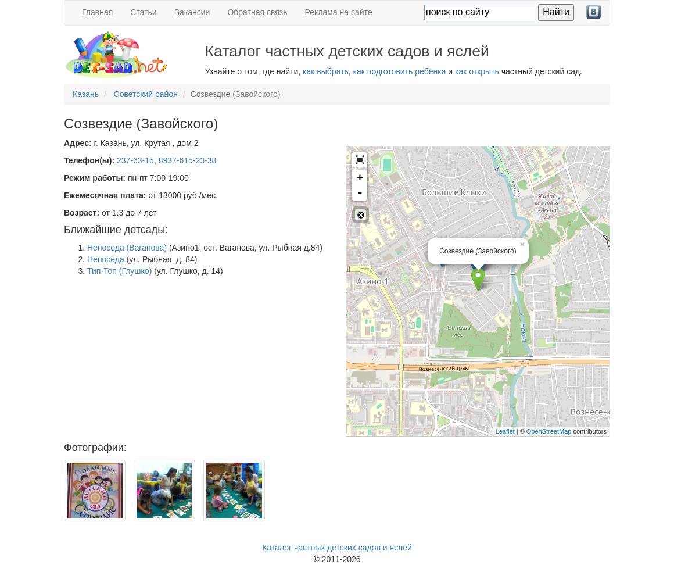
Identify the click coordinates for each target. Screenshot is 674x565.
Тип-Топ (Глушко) (119, 271)
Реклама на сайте (338, 12)
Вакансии (192, 12)
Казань (86, 94)
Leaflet (505, 431)
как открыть (477, 71)
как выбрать (326, 71)
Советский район (146, 94)
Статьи (143, 12)
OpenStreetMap (549, 431)
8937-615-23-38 (188, 160)
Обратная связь (257, 12)
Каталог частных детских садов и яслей (337, 547)
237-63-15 (135, 160)
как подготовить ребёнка (399, 71)
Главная (97, 12)
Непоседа (105, 259)
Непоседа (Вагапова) (127, 247)
